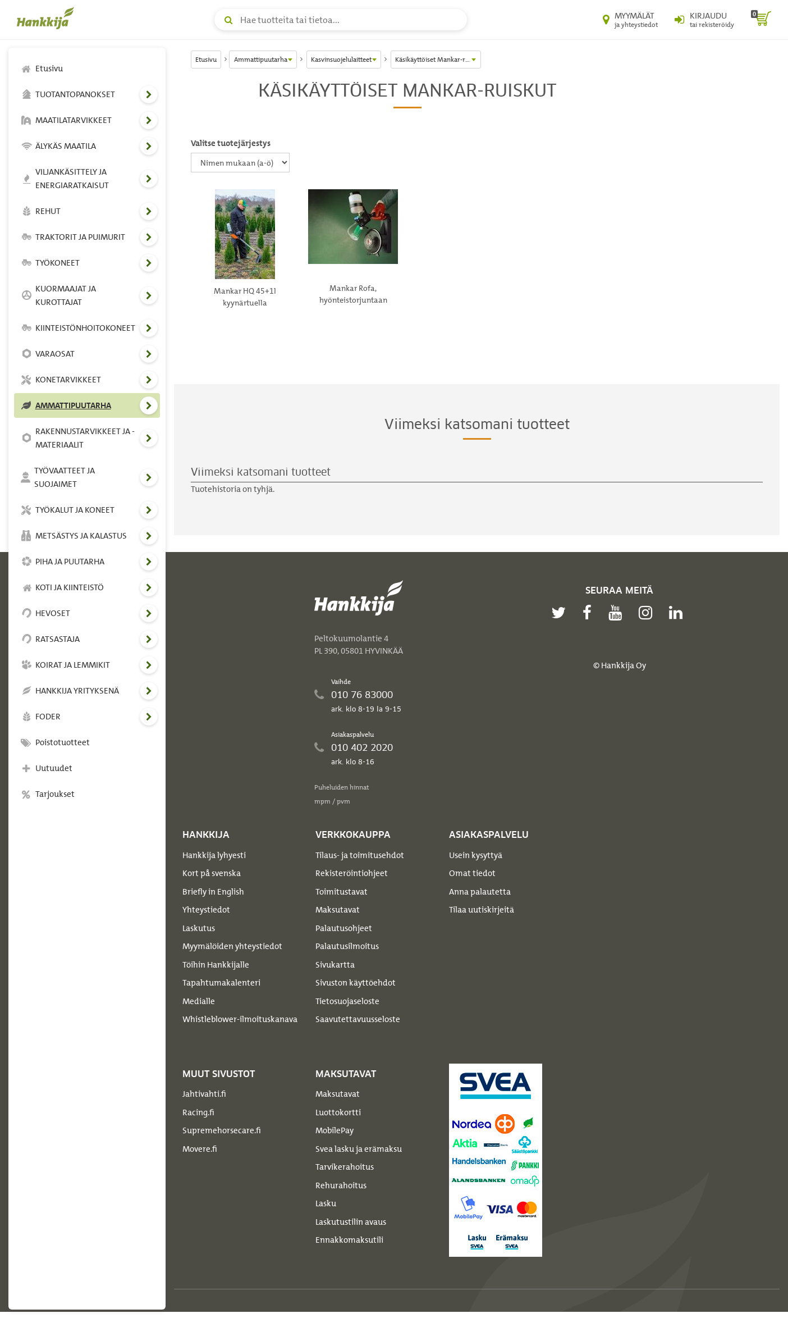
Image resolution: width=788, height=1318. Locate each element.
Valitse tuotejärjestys (231, 143)
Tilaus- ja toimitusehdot (359, 855)
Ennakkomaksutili (349, 1240)
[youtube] (617, 613)
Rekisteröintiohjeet (351, 873)
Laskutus (198, 928)
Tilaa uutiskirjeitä (481, 909)
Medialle (198, 1001)
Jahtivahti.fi (204, 1094)
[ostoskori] (761, 19)
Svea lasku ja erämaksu (358, 1149)
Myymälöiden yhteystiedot (232, 946)
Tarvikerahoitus (344, 1167)
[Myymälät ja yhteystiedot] (630, 19)
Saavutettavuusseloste (357, 1019)
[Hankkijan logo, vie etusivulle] (48, 18)
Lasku (325, 1203)
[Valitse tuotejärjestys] (240, 162)
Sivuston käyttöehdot (355, 982)
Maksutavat (337, 909)
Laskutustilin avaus (350, 1222)
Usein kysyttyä (475, 855)
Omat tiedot (472, 873)
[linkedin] (678, 613)
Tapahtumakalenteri (221, 982)
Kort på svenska (211, 873)
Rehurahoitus (340, 1185)
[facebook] (590, 613)
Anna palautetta (480, 891)
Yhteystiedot (206, 909)
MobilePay (334, 1130)
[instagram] (648, 613)
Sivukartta (335, 964)
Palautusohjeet (343, 928)
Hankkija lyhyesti (214, 855)
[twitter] (561, 613)
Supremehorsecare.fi (221, 1130)
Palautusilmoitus (347, 946)
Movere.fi (199, 1149)
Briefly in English (213, 891)
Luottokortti (338, 1112)
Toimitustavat (341, 891)
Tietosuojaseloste (347, 1001)
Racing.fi (198, 1112)
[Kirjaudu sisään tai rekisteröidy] (704, 19)
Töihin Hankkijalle (215, 964)
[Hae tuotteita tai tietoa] (340, 19)
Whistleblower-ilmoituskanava (239, 1019)
